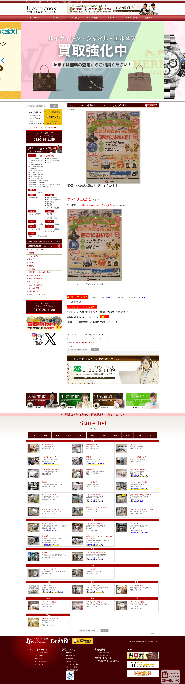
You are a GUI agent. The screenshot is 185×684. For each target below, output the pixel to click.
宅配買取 (32, 266)
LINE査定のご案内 (72, 664)
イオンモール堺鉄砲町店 (37, 166)
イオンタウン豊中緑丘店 (37, 178)
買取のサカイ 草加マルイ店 (38, 236)
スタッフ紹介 (34, 256)
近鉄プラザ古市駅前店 (36, 170)
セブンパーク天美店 (35, 176)
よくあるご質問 (71, 667)
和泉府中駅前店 (52, 158)
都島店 (49, 162)
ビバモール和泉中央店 (36, 164)
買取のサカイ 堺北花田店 (37, 183)
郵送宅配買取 (71, 655)
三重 (139, 435)
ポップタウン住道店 (53, 160)
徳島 (115, 435)
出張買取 (32, 269)
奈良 (57, 435)
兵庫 (45, 435)
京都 (92, 435)
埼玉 (151, 435)
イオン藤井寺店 (34, 172)
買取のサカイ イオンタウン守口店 (40, 187)
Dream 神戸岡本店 (137, 527)
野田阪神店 (32, 168)
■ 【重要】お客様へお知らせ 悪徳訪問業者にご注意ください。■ (92, 414)
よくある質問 (34, 288)
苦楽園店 (49, 204)
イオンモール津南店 (53, 224)
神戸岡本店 (50, 202)
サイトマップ (34, 282)
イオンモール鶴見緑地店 (37, 174)
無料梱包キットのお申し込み (40, 272)
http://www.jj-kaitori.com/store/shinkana (80, 343)
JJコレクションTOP (36, 250)
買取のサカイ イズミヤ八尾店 (92, 511)
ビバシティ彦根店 (35, 214)
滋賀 (104, 435)
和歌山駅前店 (33, 198)
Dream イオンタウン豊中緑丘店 (92, 499)
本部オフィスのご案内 (37, 294)
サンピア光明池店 (35, 158)
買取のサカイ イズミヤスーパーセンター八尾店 (44, 185)
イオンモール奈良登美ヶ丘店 (92, 556)
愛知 (127, 435)
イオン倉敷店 (51, 231)
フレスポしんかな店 (35, 160)
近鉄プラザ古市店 (137, 473)
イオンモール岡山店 (53, 229)
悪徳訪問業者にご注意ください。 (109, 661)
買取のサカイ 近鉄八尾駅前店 (38, 180)
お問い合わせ (34, 291)
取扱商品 (32, 262)
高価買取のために (35, 275)
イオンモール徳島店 (35, 229)
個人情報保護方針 (35, 285)
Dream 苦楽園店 (48, 540)
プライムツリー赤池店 (36, 224)
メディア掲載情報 (35, 278)
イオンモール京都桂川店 (37, 193)
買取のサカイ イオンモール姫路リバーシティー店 (92, 540)
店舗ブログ (33, 259)
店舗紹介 (32, 253)
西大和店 (49, 214)
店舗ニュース (38, 655)
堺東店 (31, 162)
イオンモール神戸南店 (54, 200)
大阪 (33, 435)
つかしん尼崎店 (52, 198)
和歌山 (80, 435)
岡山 (69, 435)
